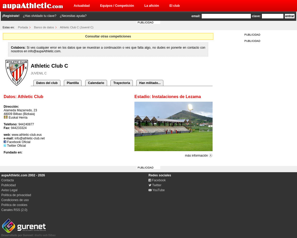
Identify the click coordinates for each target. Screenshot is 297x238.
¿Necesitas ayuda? (73, 16)
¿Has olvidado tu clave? (39, 16)
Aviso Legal (9, 190)
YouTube (156, 190)
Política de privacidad (16, 195)
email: (196, 16)
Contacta (7, 180)
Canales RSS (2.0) (14, 210)
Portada (23, 27)
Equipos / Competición (117, 6)
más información (196, 155)
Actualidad (82, 6)
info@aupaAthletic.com (44, 51)
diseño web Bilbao (28, 234)
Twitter (154, 185)
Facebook (157, 180)
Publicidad (8, 185)
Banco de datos (44, 27)
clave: (256, 16)
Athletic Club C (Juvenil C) (76, 27)
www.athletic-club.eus (27, 135)
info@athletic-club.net (30, 138)
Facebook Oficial (17, 142)
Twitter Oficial (15, 145)
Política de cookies (14, 205)
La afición (151, 6)
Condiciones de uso (15, 200)
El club (174, 6)
